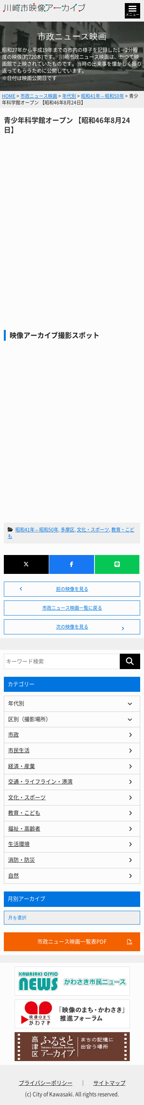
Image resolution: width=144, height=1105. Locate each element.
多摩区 (67, 529)
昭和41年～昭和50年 (36, 529)
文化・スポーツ (93, 529)
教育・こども (24, 813)
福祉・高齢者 (24, 828)
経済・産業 (21, 766)
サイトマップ (109, 1083)
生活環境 (19, 844)
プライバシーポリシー (46, 1083)
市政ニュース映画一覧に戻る (72, 607)
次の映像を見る (72, 626)
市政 (13, 734)
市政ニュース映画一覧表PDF (72, 941)
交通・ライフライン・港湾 (40, 781)
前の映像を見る (72, 589)
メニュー (132, 14)
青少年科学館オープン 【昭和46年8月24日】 (72, 216)
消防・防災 (21, 860)
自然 (13, 875)
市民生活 (19, 750)
